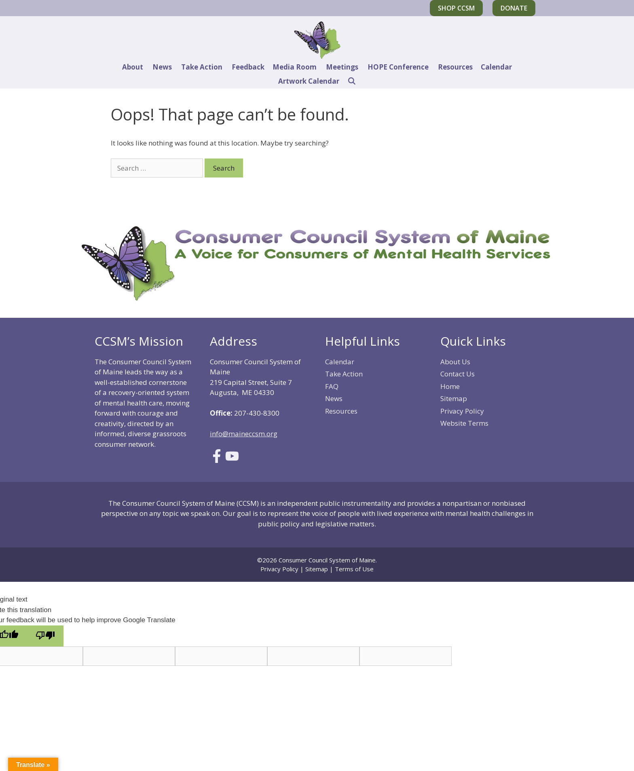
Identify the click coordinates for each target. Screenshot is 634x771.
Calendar (496, 67)
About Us (455, 361)
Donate (514, 8)
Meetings (342, 67)
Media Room (295, 67)
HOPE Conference (398, 67)
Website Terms (464, 423)
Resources (455, 67)
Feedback (248, 67)
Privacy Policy (462, 411)
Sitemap (453, 398)
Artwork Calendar (308, 81)
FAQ (331, 386)
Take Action (201, 67)
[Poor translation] (45, 636)
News (162, 67)
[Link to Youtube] (232, 460)
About (132, 67)
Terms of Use (354, 569)
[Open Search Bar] (351, 81)
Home (450, 386)
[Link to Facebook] (217, 460)
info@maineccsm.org (243, 433)
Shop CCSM (456, 8)
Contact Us (457, 373)
